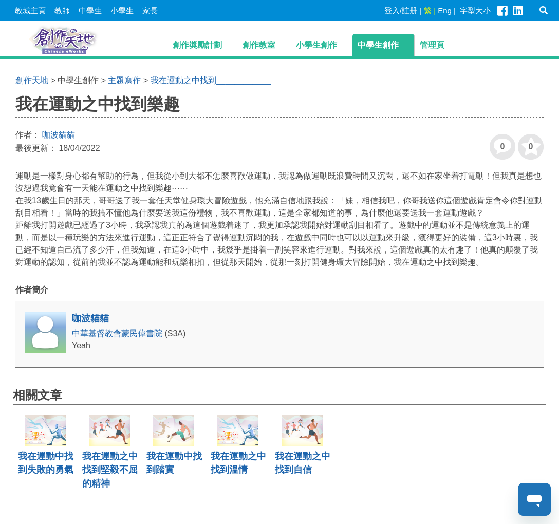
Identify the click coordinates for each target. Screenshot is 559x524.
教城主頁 (30, 10)
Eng (445, 10)
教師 (62, 10)
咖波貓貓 (58, 134)
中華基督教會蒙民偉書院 (118, 333)
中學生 (90, 10)
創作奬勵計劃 (197, 45)
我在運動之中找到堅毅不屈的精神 (110, 470)
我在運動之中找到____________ (211, 80)
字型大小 (475, 10)
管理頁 (432, 45)
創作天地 (31, 80)
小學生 (122, 10)
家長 (150, 10)
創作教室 (259, 45)
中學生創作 (378, 45)
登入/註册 (400, 10)
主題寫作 (124, 80)
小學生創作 (316, 45)
